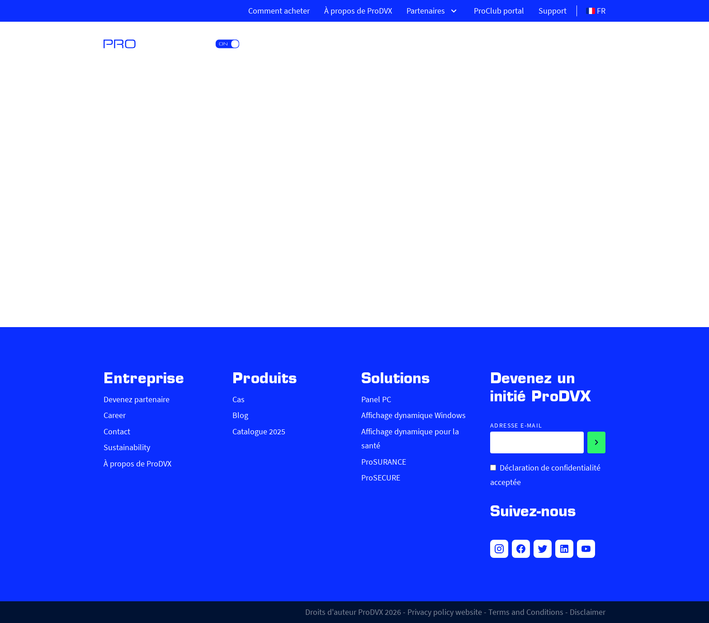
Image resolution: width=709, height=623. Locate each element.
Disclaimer (587, 612)
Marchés (551, 43)
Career (115, 415)
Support (553, 10)
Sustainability (127, 447)
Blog (240, 415)
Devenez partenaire (137, 399)
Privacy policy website (444, 612)
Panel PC (376, 399)
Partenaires (432, 10)
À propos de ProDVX (358, 10)
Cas (238, 399)
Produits (417, 43)
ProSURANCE (383, 462)
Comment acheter (279, 10)
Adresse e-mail (516, 425)
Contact (117, 431)
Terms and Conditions (525, 612)
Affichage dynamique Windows (413, 415)
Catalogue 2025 (258, 431)
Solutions (484, 43)
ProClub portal (499, 10)
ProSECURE (380, 477)
